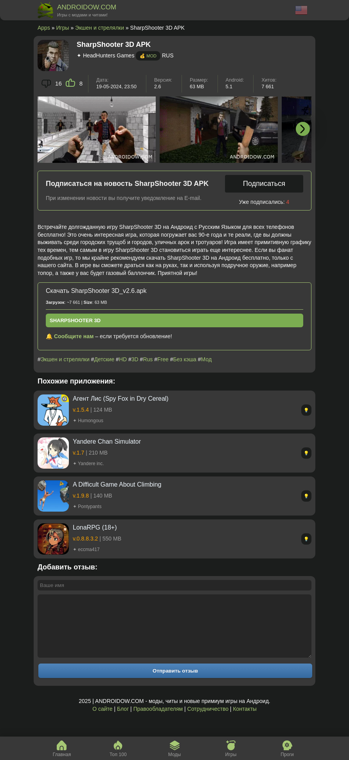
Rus (148, 359)
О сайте (102, 720)
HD (123, 359)
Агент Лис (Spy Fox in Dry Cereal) (121, 398)
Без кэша (184, 359)
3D (135, 359)
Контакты (244, 720)
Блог (123, 720)
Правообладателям (158, 720)
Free (163, 359)
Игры (62, 28)
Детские (104, 359)
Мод (206, 359)
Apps (44, 28)
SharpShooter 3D (75, 320)
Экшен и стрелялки (99, 28)
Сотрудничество (207, 720)
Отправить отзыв (175, 682)
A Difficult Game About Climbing (117, 484)
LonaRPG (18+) (95, 527)
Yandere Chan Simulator (107, 441)
